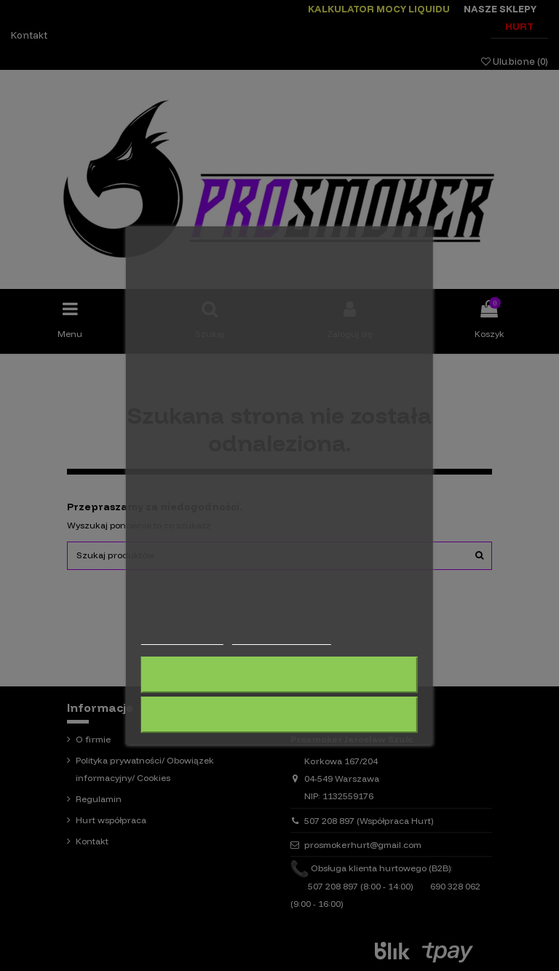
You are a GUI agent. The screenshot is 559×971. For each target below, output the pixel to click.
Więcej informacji (182, 638)
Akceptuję (279, 715)
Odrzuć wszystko (279, 674)
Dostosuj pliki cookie (280, 638)
